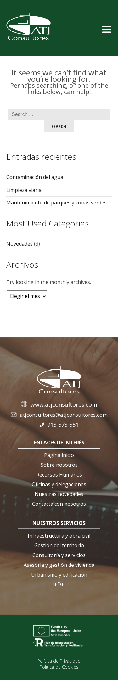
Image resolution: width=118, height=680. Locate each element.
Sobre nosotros (59, 464)
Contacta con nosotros (59, 503)
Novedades (19, 243)
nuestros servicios (59, 523)
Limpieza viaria (24, 190)
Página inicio (59, 455)
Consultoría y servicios (59, 555)
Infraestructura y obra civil (59, 535)
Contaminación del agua (34, 177)
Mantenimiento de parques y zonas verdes (56, 202)
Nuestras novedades (59, 494)
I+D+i (59, 584)
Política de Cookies (59, 667)
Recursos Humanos (59, 474)
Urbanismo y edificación (59, 574)
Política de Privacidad (59, 661)
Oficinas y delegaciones (59, 484)
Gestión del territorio (59, 545)
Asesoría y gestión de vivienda (59, 564)
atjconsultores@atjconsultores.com (64, 414)
